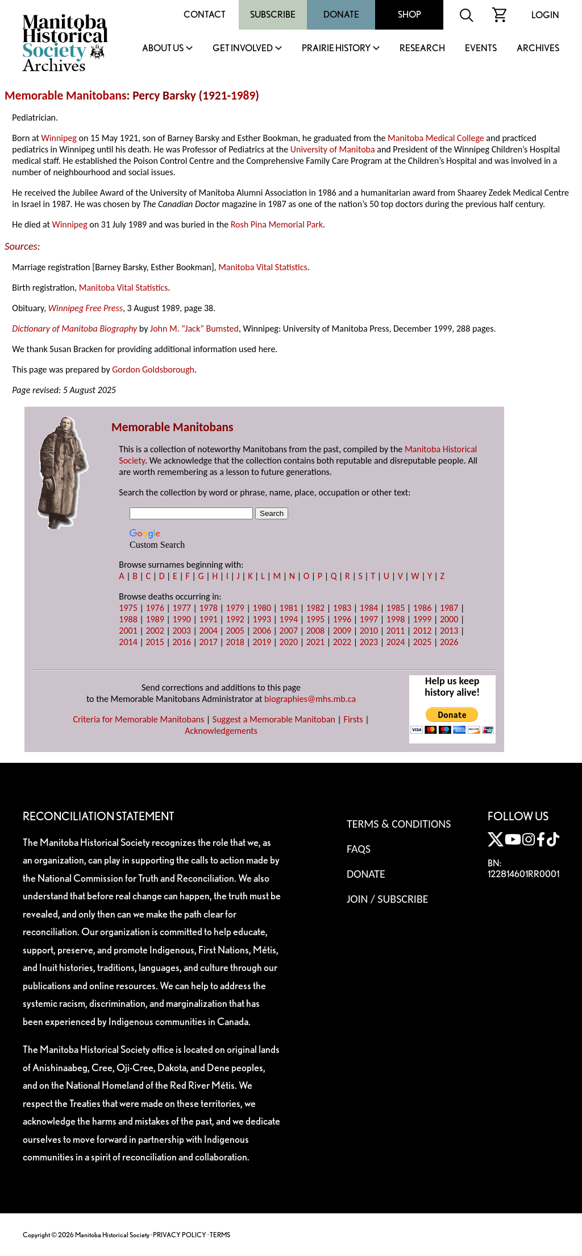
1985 (395, 607)
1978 (208, 607)
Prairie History (336, 48)
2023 (369, 642)
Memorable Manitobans (66, 95)
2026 (449, 642)
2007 (289, 630)
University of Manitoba (332, 149)
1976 (155, 607)
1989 (243, 95)
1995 (315, 619)
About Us (163, 48)
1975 (128, 607)
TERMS (220, 1234)
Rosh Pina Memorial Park (277, 224)
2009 (342, 630)
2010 (369, 630)
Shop (409, 14)
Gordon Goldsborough (153, 369)
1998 (395, 619)
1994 (289, 619)
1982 (315, 607)
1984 (369, 607)
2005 (235, 630)
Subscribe (273, 14)
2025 (422, 642)
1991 (208, 619)
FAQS (359, 849)
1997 (369, 619)
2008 (315, 630)
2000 (449, 619)
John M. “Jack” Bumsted (194, 328)
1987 (449, 607)
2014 (128, 642)
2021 (315, 642)
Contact (205, 14)
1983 (342, 607)
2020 (289, 642)
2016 (181, 642)
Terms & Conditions (399, 824)
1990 (181, 619)
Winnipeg (59, 138)
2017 (208, 642)
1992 (235, 619)
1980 (262, 607)
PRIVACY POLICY (179, 1234)
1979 (235, 607)
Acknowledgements (221, 730)
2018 (235, 642)
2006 (262, 630)
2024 (395, 642)
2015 (155, 642)
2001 (128, 630)
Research (422, 48)
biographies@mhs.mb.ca (310, 698)
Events (481, 48)
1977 (181, 607)
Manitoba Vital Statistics (262, 267)
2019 (262, 642)
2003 (181, 630)
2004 (208, 630)
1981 (289, 607)
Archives (538, 48)
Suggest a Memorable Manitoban (274, 719)
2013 (449, 630)
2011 (395, 630)
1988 (128, 619)
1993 (262, 619)
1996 (342, 619)
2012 (422, 630)
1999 (422, 619)
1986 (422, 607)
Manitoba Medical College (436, 138)
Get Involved (243, 48)
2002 (155, 630)
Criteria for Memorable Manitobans (138, 719)
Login (545, 15)
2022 (342, 642)
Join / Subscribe (388, 899)
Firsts (353, 719)
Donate (341, 14)
